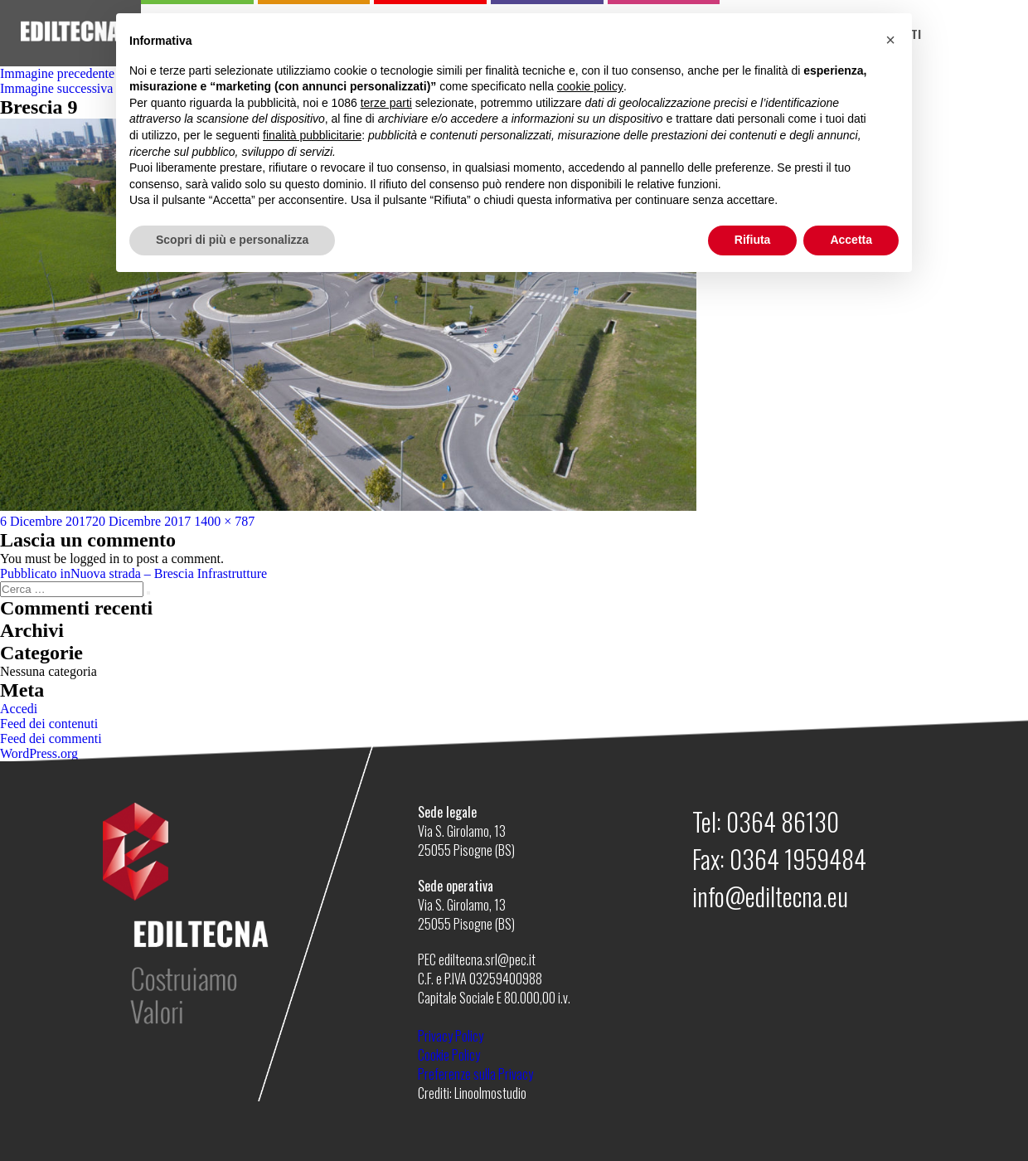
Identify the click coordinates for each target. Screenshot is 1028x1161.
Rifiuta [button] (753, 239)
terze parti (386, 102)
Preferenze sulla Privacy (475, 1074)
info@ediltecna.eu (770, 896)
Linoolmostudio (490, 1093)
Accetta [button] (851, 239)
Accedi (18, 709)
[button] (890, 40)
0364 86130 (782, 821)
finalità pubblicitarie (312, 135)
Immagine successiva (56, 88)
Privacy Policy (450, 1036)
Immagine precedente (57, 73)
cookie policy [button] (590, 86)
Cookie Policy (449, 1055)
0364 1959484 (798, 858)
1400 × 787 (224, 521)
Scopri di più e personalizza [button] (232, 239)
